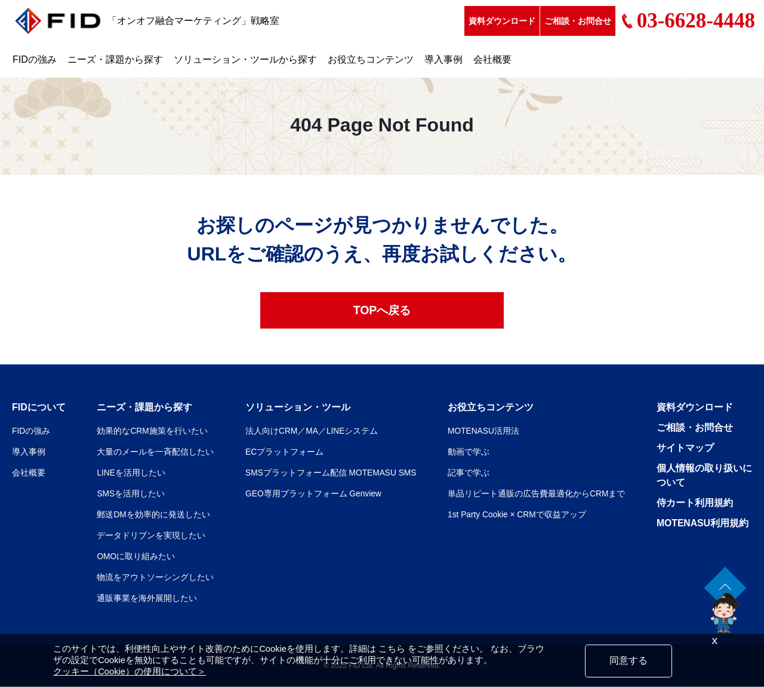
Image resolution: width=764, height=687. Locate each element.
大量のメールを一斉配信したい (155, 452)
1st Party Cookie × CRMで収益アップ (518, 515)
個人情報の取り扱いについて (704, 476)
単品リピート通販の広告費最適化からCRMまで (537, 494)
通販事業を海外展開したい (147, 598)
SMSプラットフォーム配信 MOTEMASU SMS (330, 473)
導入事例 (443, 59)
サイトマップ (685, 448)
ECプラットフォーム (283, 452)
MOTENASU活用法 (484, 431)
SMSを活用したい (131, 494)
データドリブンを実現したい (151, 536)
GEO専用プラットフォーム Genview (312, 494)
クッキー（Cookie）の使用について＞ (129, 671)
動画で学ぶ (468, 452)
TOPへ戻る (382, 310)
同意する (628, 660)
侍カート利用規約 (695, 503)
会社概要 (492, 59)
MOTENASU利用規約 (703, 524)
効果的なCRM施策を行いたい (152, 431)
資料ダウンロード (502, 21)
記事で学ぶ (468, 473)
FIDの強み (35, 59)
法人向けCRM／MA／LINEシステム (311, 431)
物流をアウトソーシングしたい (155, 577)
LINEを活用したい (131, 473)
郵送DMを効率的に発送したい (153, 515)
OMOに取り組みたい (136, 557)
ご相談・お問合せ (577, 21)
